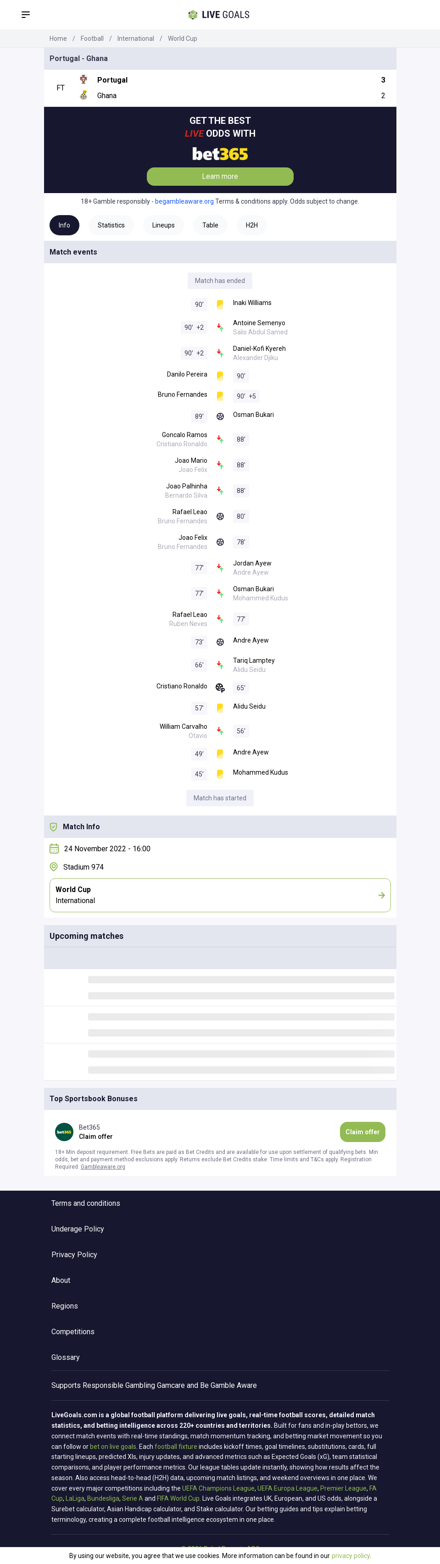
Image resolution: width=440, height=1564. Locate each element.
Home (58, 38)
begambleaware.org (184, 201)
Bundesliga (103, 1498)
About (60, 1280)
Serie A (132, 1498)
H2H (252, 225)
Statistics (111, 225)
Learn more (220, 176)
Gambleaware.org (103, 1167)
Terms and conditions (85, 1203)
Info (64, 225)
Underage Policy (77, 1229)
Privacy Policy (74, 1254)
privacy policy (351, 1555)
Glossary (65, 1357)
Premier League (343, 1488)
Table (210, 225)
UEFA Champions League (218, 1488)
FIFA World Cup (178, 1498)
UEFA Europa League (287, 1488)
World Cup (182, 38)
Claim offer (362, 1132)
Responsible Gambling (119, 1385)
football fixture (176, 1446)
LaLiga (75, 1498)
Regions (64, 1306)
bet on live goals (113, 1446)
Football (92, 38)
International (135, 38)
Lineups (163, 225)
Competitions (73, 1331)
